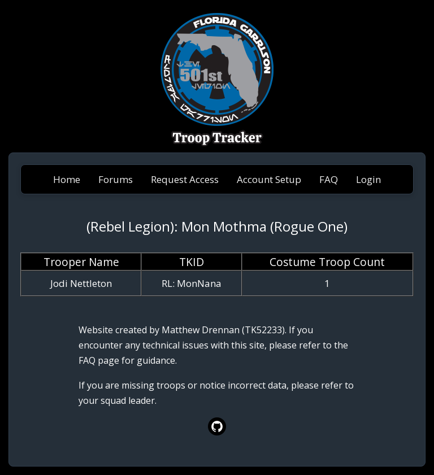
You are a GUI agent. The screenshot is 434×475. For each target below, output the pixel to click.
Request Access (185, 179)
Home (66, 179)
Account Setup (269, 179)
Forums (115, 179)
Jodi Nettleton (81, 283)
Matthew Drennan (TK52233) (223, 330)
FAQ (328, 179)
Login (368, 179)
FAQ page (99, 360)
